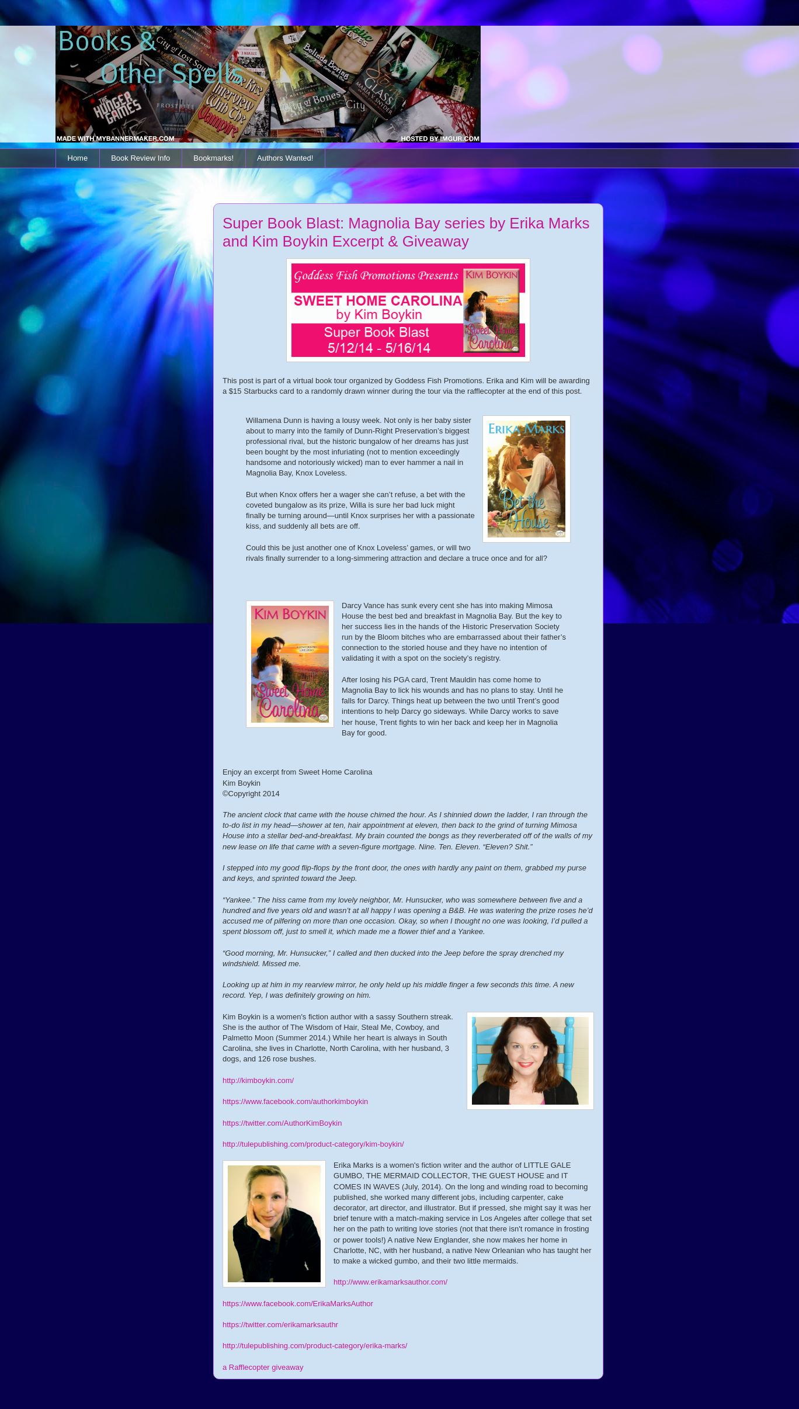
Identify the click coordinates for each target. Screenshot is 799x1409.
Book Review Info (140, 158)
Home (78, 158)
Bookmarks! (213, 158)
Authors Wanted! (285, 158)
